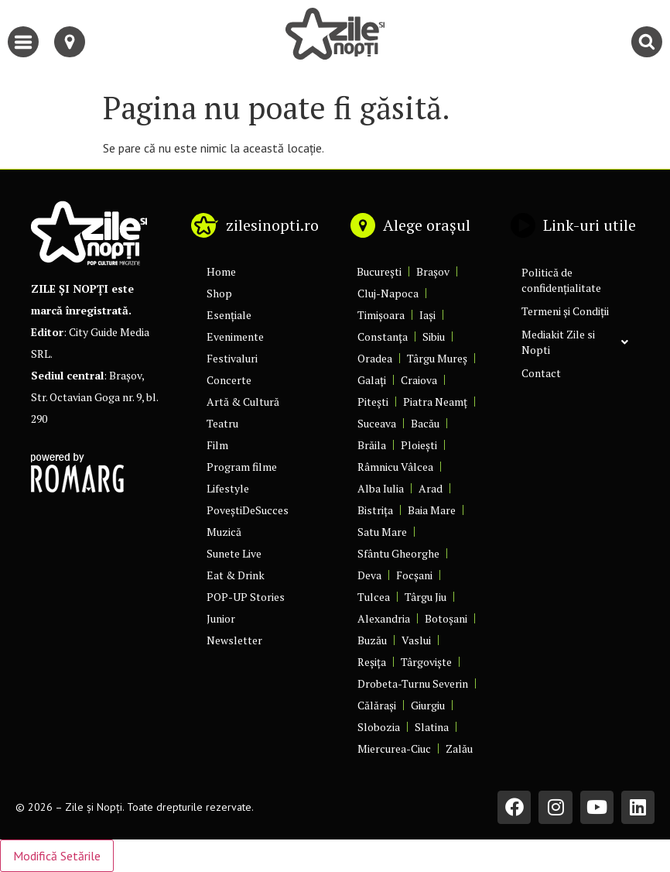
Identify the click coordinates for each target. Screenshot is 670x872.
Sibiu (433, 336)
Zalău (459, 748)
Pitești (372, 401)
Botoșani (446, 618)
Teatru (222, 423)
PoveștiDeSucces (248, 510)
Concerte (229, 379)
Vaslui (416, 640)
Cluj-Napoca (388, 293)
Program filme (242, 466)
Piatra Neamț (435, 401)
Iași (427, 314)
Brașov (433, 271)
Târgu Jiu (425, 596)
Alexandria (383, 618)
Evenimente (235, 336)
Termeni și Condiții (565, 311)
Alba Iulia (380, 488)
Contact (541, 373)
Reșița (371, 661)
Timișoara (381, 314)
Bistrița (375, 510)
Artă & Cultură (243, 401)
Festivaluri (232, 358)
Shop (219, 293)
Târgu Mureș (437, 358)
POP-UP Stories (246, 596)
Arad (431, 488)
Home (221, 271)
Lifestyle (228, 488)
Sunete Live (234, 553)
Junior (221, 618)
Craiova (419, 379)
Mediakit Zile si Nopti (575, 342)
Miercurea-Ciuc (394, 748)
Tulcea (373, 596)
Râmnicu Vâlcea (395, 466)
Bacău (425, 423)
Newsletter (234, 640)
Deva (369, 575)
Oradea (374, 358)
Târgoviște (426, 661)
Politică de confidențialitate (561, 280)
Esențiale (229, 314)
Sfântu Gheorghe (398, 553)
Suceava (376, 423)
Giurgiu (428, 705)
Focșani (414, 575)
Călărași (376, 705)
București (379, 271)
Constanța (382, 336)
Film (217, 445)
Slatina (432, 726)
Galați (371, 379)
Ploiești (419, 445)
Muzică (224, 531)
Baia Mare (432, 510)
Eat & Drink (236, 575)
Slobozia (378, 726)
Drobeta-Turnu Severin (412, 683)
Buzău (372, 640)
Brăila (371, 445)
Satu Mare (382, 531)
